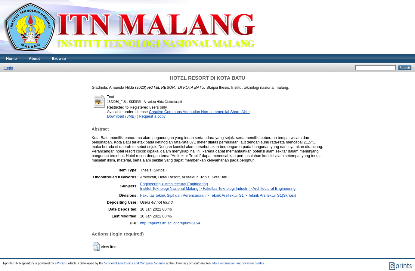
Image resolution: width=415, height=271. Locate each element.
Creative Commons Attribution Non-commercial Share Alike (199, 111)
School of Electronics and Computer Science (134, 263)
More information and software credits (238, 263)
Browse (59, 58)
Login (8, 68)
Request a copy (152, 116)
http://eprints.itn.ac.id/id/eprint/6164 (170, 223)
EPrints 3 (61, 263)
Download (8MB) (121, 116)
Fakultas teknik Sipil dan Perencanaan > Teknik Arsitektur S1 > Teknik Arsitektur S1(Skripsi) (218, 195)
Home (11, 58)
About (34, 58)
